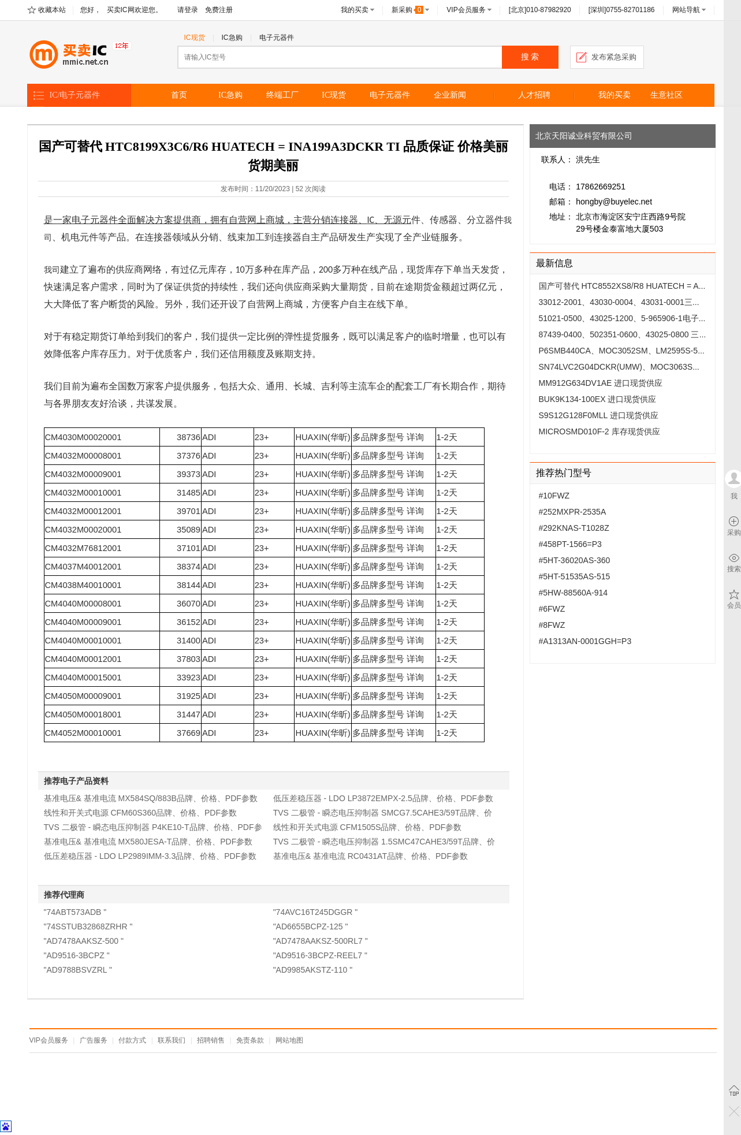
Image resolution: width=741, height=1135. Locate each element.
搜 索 (530, 57)
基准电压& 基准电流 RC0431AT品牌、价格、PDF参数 (370, 856)
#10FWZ (554, 495)
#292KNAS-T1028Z (574, 528)
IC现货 (194, 38)
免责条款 (250, 1040)
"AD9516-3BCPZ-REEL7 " (320, 955)
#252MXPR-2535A (572, 511)
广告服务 (93, 1040)
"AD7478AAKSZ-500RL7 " (320, 941)
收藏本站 (52, 10)
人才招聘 (534, 95)
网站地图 (289, 1040)
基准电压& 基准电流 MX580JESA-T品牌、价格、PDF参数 (148, 841)
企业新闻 (450, 95)
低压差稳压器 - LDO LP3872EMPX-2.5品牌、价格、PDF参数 (383, 798)
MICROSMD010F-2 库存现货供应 (599, 431)
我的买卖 (354, 10)
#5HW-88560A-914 (573, 592)
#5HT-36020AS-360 (574, 560)
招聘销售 (211, 1040)
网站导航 (686, 10)
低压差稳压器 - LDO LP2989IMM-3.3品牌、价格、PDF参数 (150, 856)
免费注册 (219, 10)
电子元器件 (276, 38)
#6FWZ (552, 608)
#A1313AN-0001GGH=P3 (585, 641)
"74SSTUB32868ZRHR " (88, 926)
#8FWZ (552, 625)
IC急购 (232, 38)
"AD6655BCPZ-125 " (310, 926)
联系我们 (171, 1040)
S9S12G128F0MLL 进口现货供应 (598, 415)
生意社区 (666, 95)
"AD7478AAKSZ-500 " (84, 941)
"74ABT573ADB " (75, 912)
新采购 (408, 10)
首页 (179, 95)
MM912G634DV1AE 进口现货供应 (601, 383)
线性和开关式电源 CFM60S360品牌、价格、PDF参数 (140, 812)
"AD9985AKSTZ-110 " (313, 969)
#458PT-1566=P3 (570, 544)
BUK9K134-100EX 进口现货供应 (598, 399)
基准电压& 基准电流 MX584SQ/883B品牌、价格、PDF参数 (151, 798)
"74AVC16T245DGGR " (315, 912)
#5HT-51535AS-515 (574, 576)
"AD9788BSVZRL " (78, 969)
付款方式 (132, 1040)
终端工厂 (282, 95)
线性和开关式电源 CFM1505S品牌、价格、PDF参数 (367, 827)
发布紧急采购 (613, 57)
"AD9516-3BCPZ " (77, 955)
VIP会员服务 (465, 10)
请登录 (187, 10)
